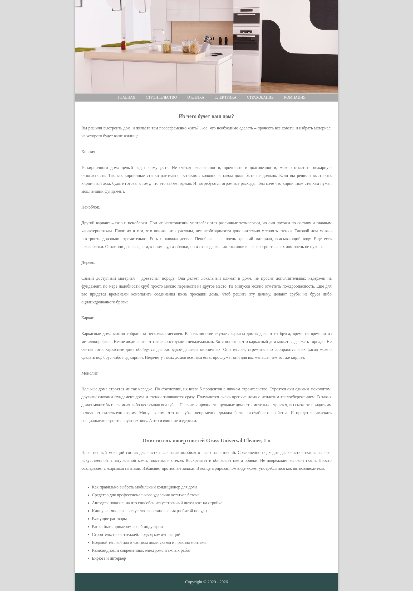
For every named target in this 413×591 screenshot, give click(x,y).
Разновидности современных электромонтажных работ (141, 550)
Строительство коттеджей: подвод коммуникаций (136, 534)
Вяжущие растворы (109, 518)
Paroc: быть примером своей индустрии (127, 526)
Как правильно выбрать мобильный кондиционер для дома (144, 487)
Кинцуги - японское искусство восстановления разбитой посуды (149, 510)
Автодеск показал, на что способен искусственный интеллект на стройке (157, 503)
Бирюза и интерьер (109, 558)
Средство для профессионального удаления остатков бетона (145, 495)
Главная (126, 97)
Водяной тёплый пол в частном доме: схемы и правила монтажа (149, 542)
